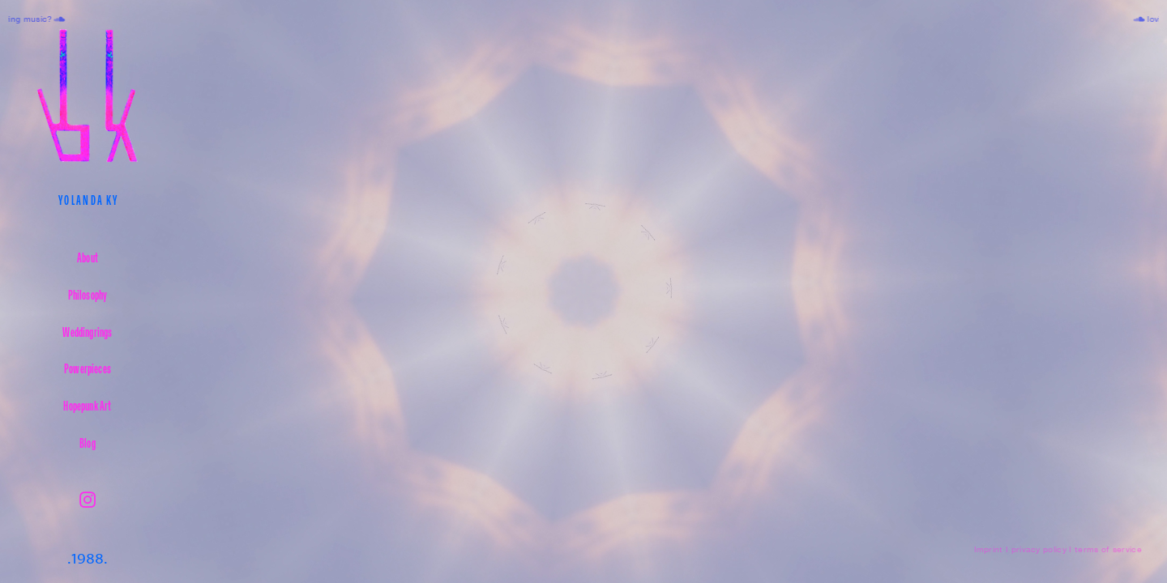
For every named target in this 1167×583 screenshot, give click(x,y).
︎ (87, 500)
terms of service (1108, 549)
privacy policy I (1041, 549)
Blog (87, 442)
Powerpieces (87, 368)
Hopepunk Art (87, 405)
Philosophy (88, 294)
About (87, 257)
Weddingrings (87, 331)
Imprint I (991, 549)
